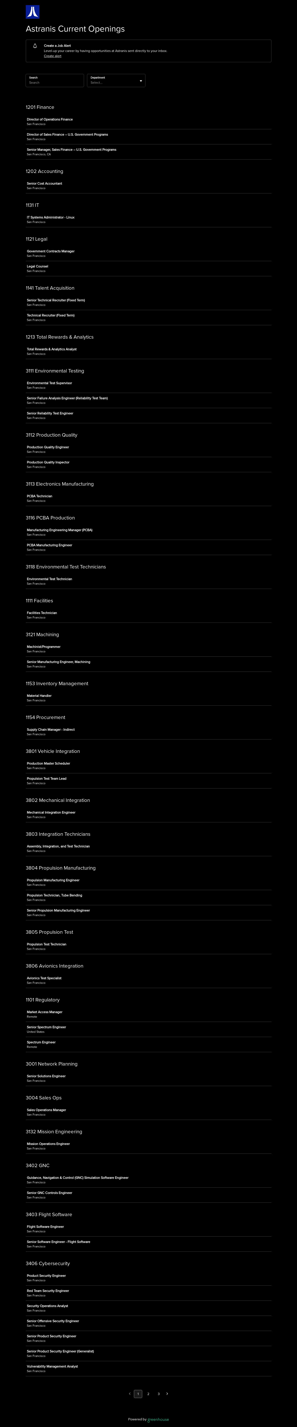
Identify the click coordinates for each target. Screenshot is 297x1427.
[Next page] (167, 1394)
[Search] (55, 83)
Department (98, 77)
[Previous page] (129, 1394)
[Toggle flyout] (140, 80)
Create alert (52, 56)
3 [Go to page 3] (159, 1394)
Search (33, 77)
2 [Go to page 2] (148, 1394)
